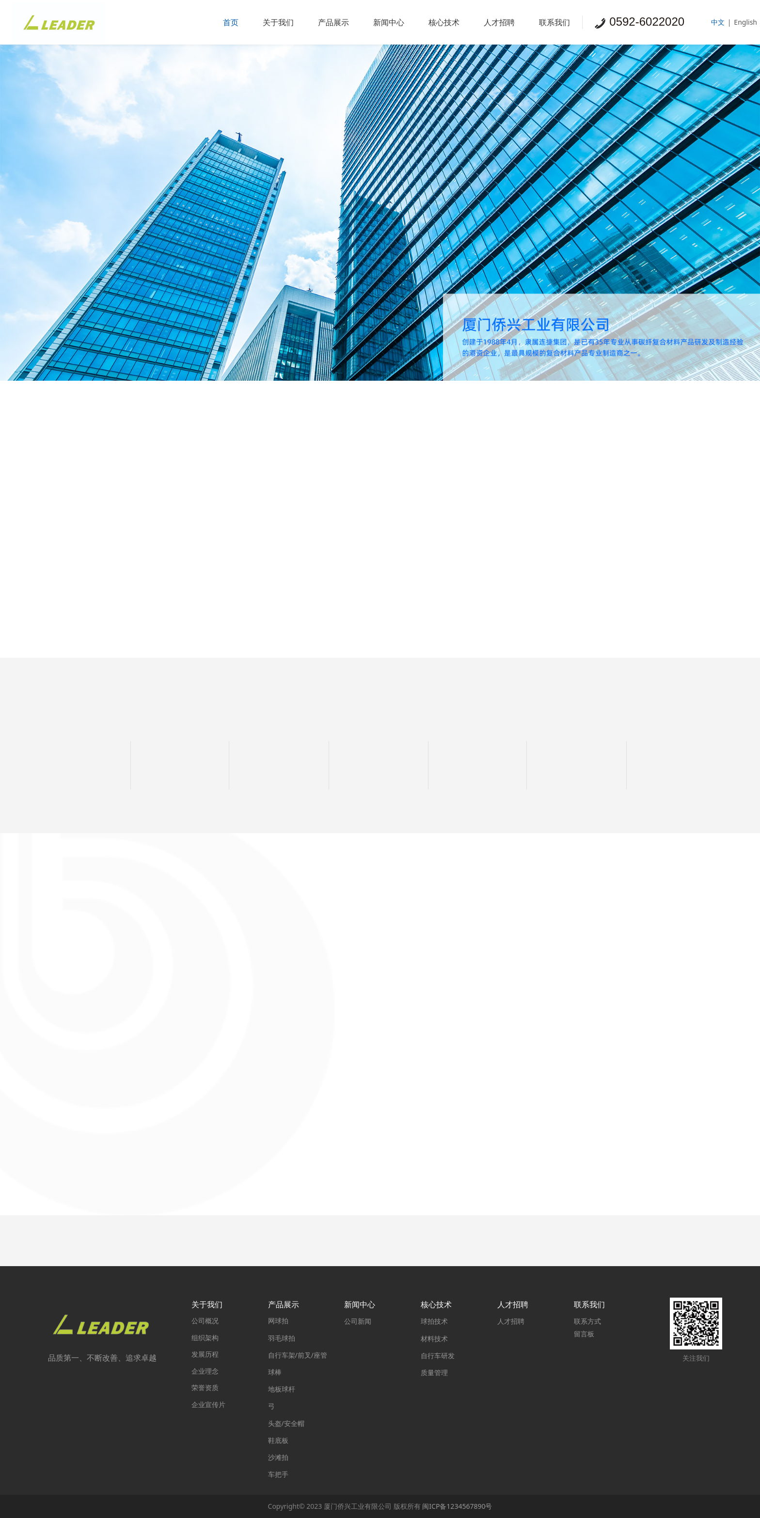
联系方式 (587, 1321)
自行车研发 (438, 1355)
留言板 (584, 1333)
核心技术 (443, 22)
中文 (718, 22)
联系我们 (554, 22)
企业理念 (205, 1371)
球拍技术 (434, 1321)
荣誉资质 (205, 1387)
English (745, 22)
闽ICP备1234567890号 (457, 1506)
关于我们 (278, 22)
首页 (230, 22)
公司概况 (205, 1320)
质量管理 (434, 1372)
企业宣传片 (208, 1404)
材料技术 (434, 1338)
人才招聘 (499, 22)
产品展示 (333, 22)
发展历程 (205, 1354)
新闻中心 (388, 22)
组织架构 (205, 1337)
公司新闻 (357, 1321)
